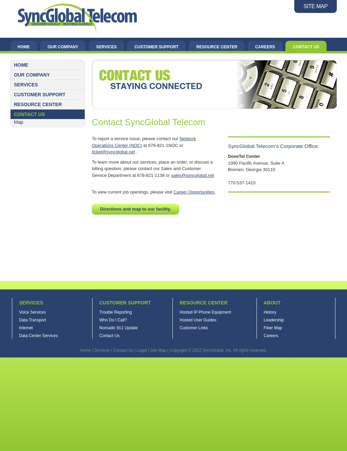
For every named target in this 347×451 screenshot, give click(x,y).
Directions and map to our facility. (135, 209)
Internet (26, 327)
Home (24, 47)
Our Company (63, 47)
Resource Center (216, 47)
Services (106, 47)
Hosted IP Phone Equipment (205, 312)
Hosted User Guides (198, 320)
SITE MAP (315, 6)
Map (18, 122)
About (272, 302)
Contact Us (306, 47)
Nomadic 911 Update (118, 327)
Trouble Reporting (115, 312)
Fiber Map (273, 327)
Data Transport (32, 320)
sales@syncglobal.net (192, 175)
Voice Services (32, 312)
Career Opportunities (194, 192)
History (270, 312)
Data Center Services (38, 335)
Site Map (158, 350)
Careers (265, 47)
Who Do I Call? (113, 320)
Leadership (274, 320)
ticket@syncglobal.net (113, 151)
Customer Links (194, 327)
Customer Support (156, 47)
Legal (142, 350)
